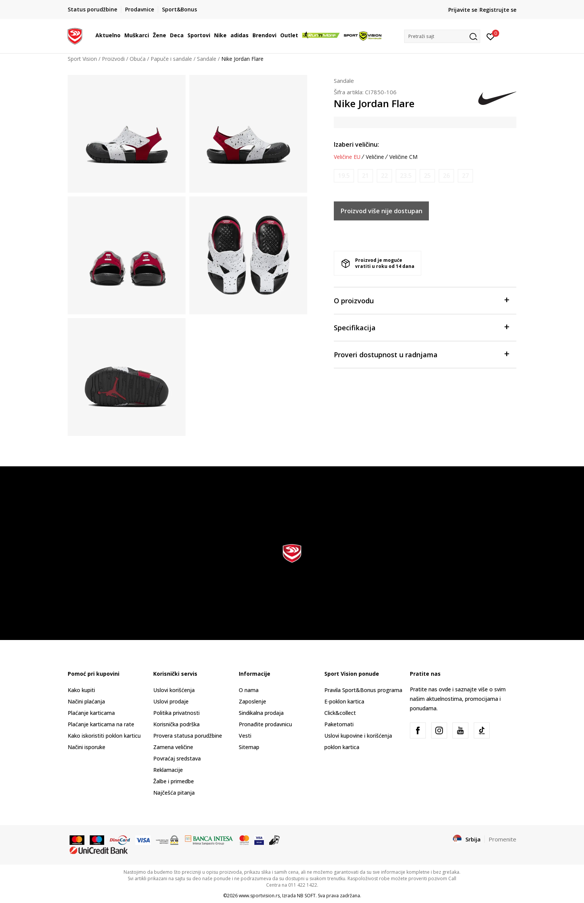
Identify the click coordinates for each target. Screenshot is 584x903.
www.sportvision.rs (259, 895)
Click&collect (340, 712)
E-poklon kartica (344, 701)
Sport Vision (82, 58)
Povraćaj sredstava (177, 758)
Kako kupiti (81, 690)
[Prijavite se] (490, 36)
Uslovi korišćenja (174, 690)
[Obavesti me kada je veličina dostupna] (344, 175)
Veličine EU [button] (347, 157)
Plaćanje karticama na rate (101, 724)
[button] (442, 36)
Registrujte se (497, 9)
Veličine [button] (375, 157)
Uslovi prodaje (171, 701)
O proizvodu (421, 300)
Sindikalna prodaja (261, 712)
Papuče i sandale (171, 58)
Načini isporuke (86, 747)
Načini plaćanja (86, 701)
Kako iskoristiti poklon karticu (104, 735)
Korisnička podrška (176, 724)
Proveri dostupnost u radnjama (421, 354)
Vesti (245, 735)
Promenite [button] (502, 839)
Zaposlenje (252, 701)
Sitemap (249, 747)
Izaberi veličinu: (356, 144)
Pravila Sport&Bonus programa (363, 690)
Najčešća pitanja (174, 792)
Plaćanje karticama (91, 712)
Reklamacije (168, 769)
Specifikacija (421, 327)
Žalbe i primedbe (173, 781)
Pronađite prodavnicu (265, 724)
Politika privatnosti (176, 712)
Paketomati (339, 724)
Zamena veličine (173, 747)
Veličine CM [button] (403, 157)
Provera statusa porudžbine (187, 735)
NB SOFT (306, 895)
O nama (249, 690)
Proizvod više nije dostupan (381, 211)
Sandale (206, 58)
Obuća (138, 58)
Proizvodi (113, 58)
